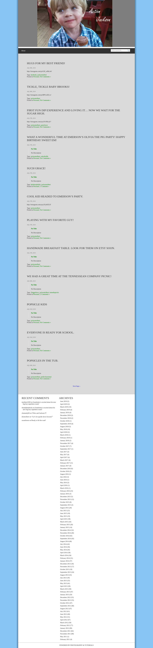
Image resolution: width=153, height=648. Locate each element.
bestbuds (34, 75)
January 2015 (64, 527)
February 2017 (65, 463)
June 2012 (63, 614)
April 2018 (63, 432)
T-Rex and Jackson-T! (39, 413)
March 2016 (64, 488)
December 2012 (65, 597)
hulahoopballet (36, 184)
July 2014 (63, 544)
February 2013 (65, 592)
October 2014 (64, 536)
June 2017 (63, 452)
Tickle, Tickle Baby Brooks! (48, 86)
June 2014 (63, 547)
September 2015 (65, 505)
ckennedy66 (26, 413)
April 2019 (63, 404)
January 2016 (64, 494)
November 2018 (65, 418)
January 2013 (64, 594)
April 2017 (63, 457)
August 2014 (64, 541)
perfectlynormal (46, 377)
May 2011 (63, 636)
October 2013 (64, 569)
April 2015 (63, 519)
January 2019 (64, 412)
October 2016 (64, 471)
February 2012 (65, 625)
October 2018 (64, 421)
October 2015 (64, 502)
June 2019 (63, 401)
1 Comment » (44, 186)
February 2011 (65, 639)
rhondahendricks (27, 408)
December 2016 (65, 468)
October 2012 (64, 603)
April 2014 (63, 552)
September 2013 (65, 572)
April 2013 (63, 586)
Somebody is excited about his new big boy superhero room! (39, 408)
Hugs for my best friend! (46, 63)
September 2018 (65, 424)
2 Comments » (45, 294)
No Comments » (45, 77)
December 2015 (65, 496)
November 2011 (65, 634)
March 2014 (64, 555)
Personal (36, 77)
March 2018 (64, 435)
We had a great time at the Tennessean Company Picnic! (69, 276)
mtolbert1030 (26, 402)
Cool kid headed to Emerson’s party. (55, 196)
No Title (34, 149)
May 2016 (63, 482)
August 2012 (64, 608)
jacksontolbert (42, 75)
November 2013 (65, 566)
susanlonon (25, 420)
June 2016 (63, 480)
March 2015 (64, 522)
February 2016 (65, 491)
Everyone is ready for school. (50, 332)
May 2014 (63, 550)
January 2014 (64, 561)
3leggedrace (35, 292)
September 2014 (65, 538)
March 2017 (64, 460)
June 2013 (63, 580)
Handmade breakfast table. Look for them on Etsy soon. (71, 248)
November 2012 (65, 600)
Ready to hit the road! (38, 420)
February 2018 (65, 438)
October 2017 (64, 446)
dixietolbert (25, 417)
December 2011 (65, 631)
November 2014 (65, 533)
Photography (76, 645)
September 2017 (65, 449)
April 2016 (63, 485)
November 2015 (65, 499)
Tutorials (89, 645)
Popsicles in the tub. (42, 360)
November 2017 (65, 443)
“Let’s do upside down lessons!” (42, 417)
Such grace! (36, 168)
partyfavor (44, 125)
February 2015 (65, 524)
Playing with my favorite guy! (50, 219)
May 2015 (63, 516)
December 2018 (65, 415)
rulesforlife (44, 156)
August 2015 (64, 508)
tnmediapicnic (54, 292)
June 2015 (63, 513)
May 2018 (63, 429)
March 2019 (64, 407)
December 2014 (65, 530)
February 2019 (65, 410)
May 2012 (63, 617)
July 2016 (63, 477)
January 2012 (64, 628)
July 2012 (63, 611)
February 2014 (65, 558)
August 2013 (64, 575)
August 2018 (64, 426)
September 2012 (65, 606)
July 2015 (63, 510)
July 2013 (63, 578)
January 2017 (64, 466)
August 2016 (64, 474)
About (23, 51)
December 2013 (65, 564)
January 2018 (64, 440)
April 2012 (63, 620)
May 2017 (63, 454)
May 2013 (63, 583)
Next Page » (76, 386)
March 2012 (64, 622)
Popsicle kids (37, 304)
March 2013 (64, 589)
